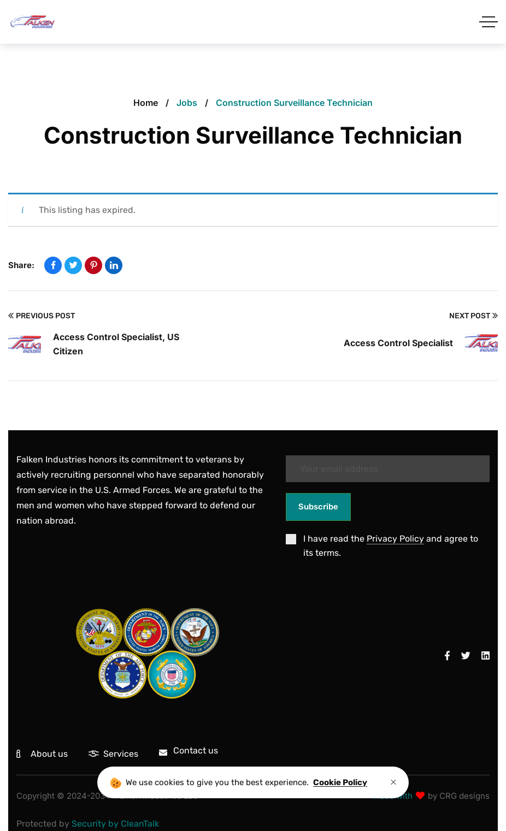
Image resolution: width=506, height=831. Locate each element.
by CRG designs (459, 796)
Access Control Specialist (398, 342)
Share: (21, 265)
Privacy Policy (395, 538)
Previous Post (41, 316)
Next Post (473, 316)
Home (145, 102)
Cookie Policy (340, 782)
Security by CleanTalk (115, 823)
